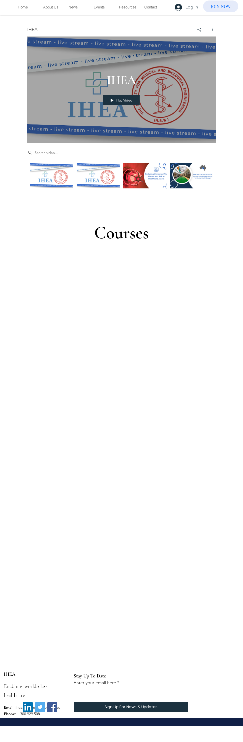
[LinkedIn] (28, 707)
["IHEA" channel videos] (121, 182)
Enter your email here (95, 682)
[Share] (199, 30)
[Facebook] (52, 707)
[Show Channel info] (211, 30)
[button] (51, 7)
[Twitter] (40, 707)
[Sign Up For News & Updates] (131, 707)
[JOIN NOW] (220, 6)
